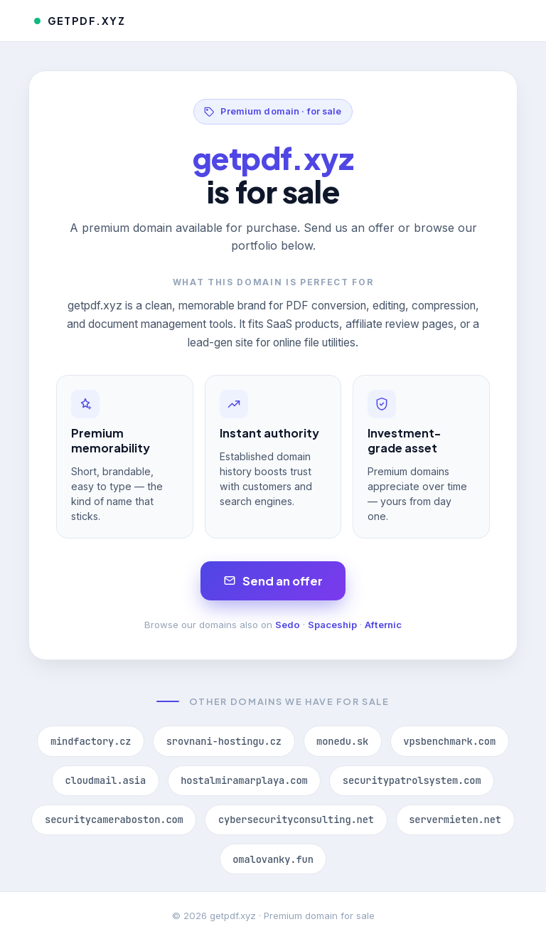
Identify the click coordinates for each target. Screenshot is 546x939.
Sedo (287, 624)
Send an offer (273, 580)
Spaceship (332, 624)
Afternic (383, 624)
